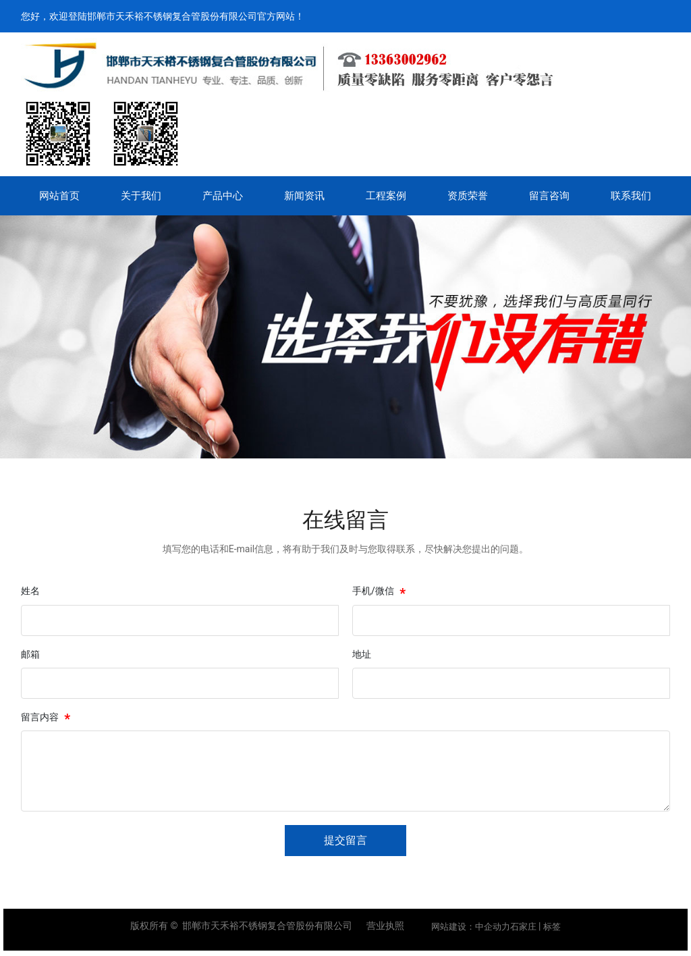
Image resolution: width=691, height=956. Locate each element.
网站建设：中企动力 (470, 927)
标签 (552, 927)
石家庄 (523, 927)
